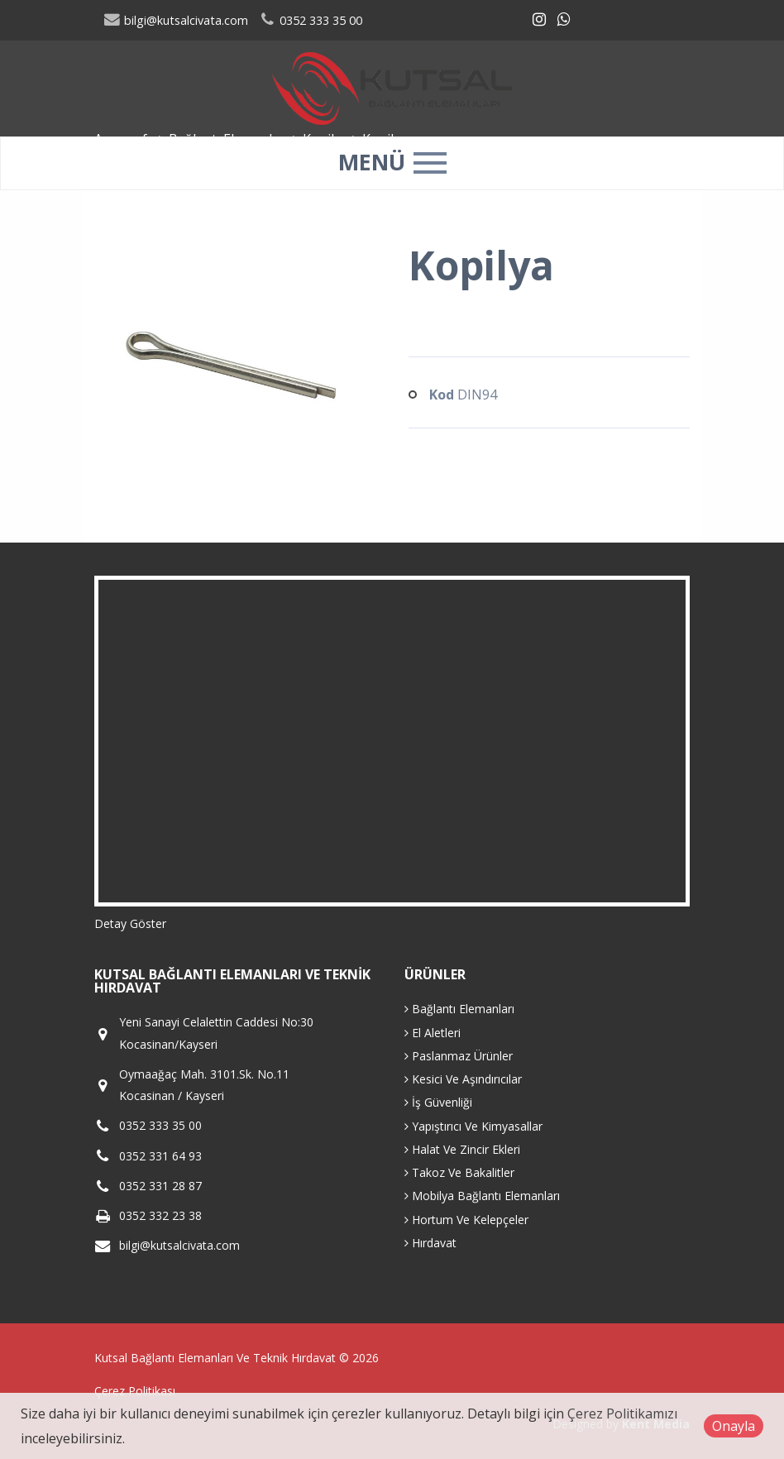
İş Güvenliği (438, 1102)
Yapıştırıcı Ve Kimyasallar (473, 1126)
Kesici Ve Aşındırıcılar (463, 1079)
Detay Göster (130, 923)
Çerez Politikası (134, 1391)
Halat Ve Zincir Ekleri (462, 1149)
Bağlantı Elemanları (459, 1009)
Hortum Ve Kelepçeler (466, 1219)
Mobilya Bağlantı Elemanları (482, 1195)
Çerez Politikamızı (622, 1413)
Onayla (733, 1426)
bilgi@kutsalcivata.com (176, 20)
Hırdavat (430, 1243)
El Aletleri (432, 1032)
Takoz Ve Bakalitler (459, 1172)
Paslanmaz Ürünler (458, 1056)
